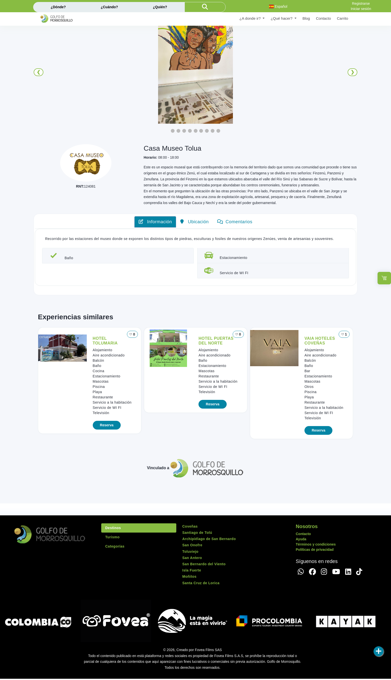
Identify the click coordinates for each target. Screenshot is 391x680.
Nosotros (307, 527)
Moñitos (189, 578)
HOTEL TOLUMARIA (105, 342)
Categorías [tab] (114, 548)
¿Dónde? (58, 7)
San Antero (192, 559)
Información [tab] (155, 221)
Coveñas (190, 528)
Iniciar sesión (361, 9)
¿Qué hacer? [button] (282, 18)
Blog (306, 18)
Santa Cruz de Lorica (200, 584)
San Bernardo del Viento (204, 565)
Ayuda (301, 540)
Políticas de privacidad (315, 551)
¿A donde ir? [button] (250, 18)
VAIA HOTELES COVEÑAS (319, 342)
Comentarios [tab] (234, 221)
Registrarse (361, 3)
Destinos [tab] (113, 529)
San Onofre (192, 547)
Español (278, 6)
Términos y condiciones (316, 546)
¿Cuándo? (109, 7)
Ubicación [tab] (194, 221)
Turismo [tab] (112, 538)
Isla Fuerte (191, 571)
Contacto (323, 18)
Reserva (107, 426)
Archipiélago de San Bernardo (209, 540)
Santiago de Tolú (197, 534)
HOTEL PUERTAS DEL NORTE (215, 342)
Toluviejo (190, 553)
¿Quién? (160, 7)
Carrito (342, 18)
